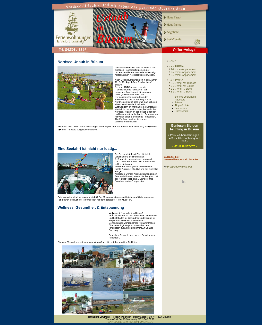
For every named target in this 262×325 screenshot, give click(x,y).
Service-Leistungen (185, 96)
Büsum (178, 102)
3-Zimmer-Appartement (181, 75)
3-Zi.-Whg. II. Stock (181, 91)
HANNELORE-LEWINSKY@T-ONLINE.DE (129, 321)
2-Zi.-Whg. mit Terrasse (181, 83)
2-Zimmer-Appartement (181, 72)
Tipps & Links (182, 105)
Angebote (180, 99)
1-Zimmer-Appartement (181, 69)
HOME (171, 61)
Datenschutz (182, 111)
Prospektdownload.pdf (179, 166)
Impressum (181, 108)
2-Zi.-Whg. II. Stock (181, 88)
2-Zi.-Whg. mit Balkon (182, 85)
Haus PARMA (175, 66)
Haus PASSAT (175, 80)
